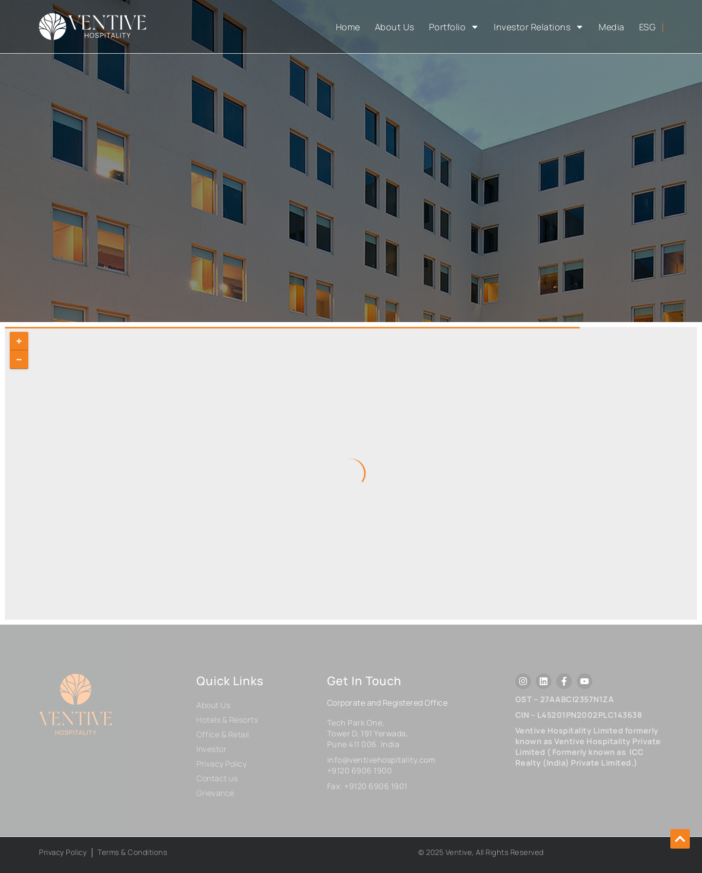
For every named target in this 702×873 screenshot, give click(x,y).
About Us (394, 27)
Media (611, 27)
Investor (211, 749)
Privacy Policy (221, 763)
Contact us (216, 778)
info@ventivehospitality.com (381, 759)
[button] (680, 839)
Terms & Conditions (132, 852)
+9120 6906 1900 (359, 770)
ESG (647, 27)
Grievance (215, 793)
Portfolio (454, 27)
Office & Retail (222, 734)
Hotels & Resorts (227, 719)
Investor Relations (539, 27)
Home (348, 27)
